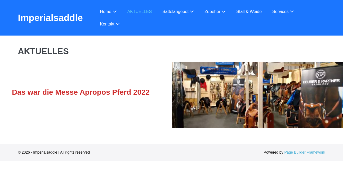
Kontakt (110, 24)
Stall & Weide (249, 11)
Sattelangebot (178, 11)
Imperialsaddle (50, 17)
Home (108, 11)
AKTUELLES (139, 11)
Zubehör (215, 11)
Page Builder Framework (304, 152)
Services (283, 11)
